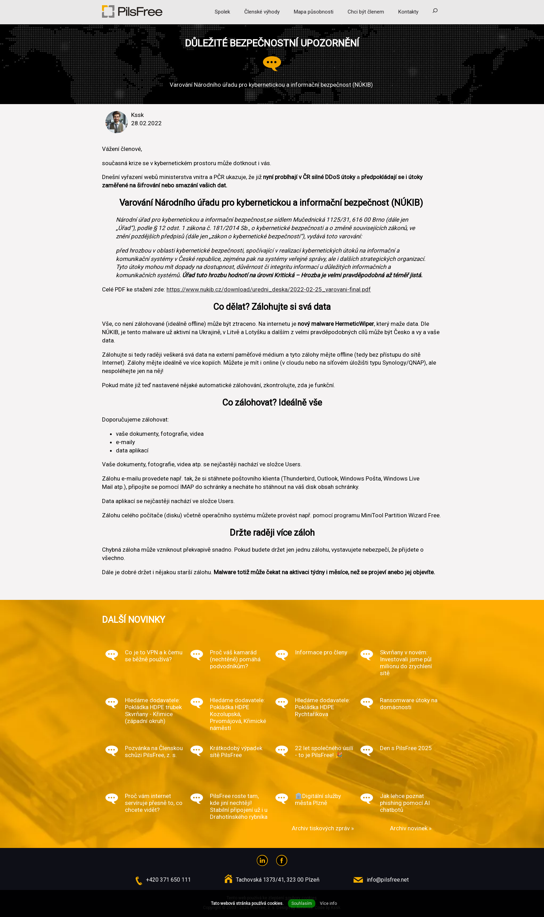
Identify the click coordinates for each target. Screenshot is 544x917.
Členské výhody (262, 12)
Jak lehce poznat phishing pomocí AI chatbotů (405, 802)
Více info (328, 903)
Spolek (222, 12)
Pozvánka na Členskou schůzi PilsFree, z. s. (154, 751)
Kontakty (408, 12)
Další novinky (133, 619)
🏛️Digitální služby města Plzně (318, 799)
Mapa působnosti (313, 12)
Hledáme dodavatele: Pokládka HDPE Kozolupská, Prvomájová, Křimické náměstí (238, 714)
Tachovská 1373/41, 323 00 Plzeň (278, 879)
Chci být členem (366, 12)
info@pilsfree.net (388, 879)
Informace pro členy (321, 652)
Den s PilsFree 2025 (406, 748)
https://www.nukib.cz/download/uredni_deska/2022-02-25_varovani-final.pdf (269, 289)
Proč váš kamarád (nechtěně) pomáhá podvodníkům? (235, 659)
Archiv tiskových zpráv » (323, 828)
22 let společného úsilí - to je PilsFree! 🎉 (324, 751)
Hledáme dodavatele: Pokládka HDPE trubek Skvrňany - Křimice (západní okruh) (153, 710)
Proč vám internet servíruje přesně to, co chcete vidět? (153, 802)
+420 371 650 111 (168, 879)
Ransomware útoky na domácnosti (408, 704)
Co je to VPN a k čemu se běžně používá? (153, 656)
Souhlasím (301, 903)
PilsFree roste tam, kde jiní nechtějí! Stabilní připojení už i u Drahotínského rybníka (238, 806)
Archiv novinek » (411, 828)
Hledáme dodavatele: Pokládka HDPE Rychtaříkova (322, 707)
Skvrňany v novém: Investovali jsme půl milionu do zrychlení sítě (406, 663)
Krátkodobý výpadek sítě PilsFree (236, 751)
